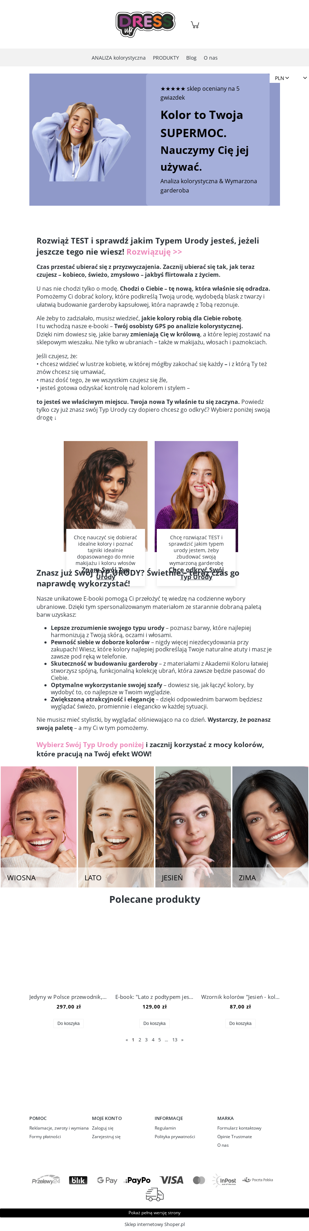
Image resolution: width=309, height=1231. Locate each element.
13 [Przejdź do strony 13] (174, 1039)
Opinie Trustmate (234, 1137)
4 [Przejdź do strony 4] (153, 1039)
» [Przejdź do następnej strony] (182, 1039)
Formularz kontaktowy (239, 1128)
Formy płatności (45, 1137)
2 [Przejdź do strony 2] (140, 1039)
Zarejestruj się (106, 1137)
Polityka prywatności (175, 1137)
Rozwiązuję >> (154, 251)
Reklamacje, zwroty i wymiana (59, 1128)
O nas (223, 1145)
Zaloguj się (103, 1128)
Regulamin (165, 1128)
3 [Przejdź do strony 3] (146, 1039)
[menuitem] (119, 58)
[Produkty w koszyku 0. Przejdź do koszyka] (196, 28)
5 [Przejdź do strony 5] (159, 1039)
